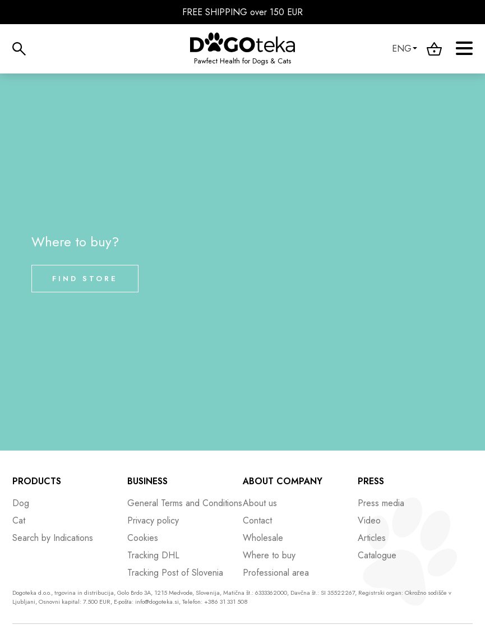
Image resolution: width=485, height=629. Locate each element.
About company (282, 481)
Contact (257, 520)
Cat (18, 520)
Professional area (276, 572)
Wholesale (263, 537)
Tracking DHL (153, 555)
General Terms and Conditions (184, 503)
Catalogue (377, 555)
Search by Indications (52, 537)
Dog (20, 503)
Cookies (142, 537)
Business (147, 481)
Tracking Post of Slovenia (175, 572)
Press (371, 481)
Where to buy (269, 555)
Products (36, 481)
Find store (85, 278)
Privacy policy (153, 520)
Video (369, 520)
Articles (372, 537)
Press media (381, 503)
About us (260, 503)
